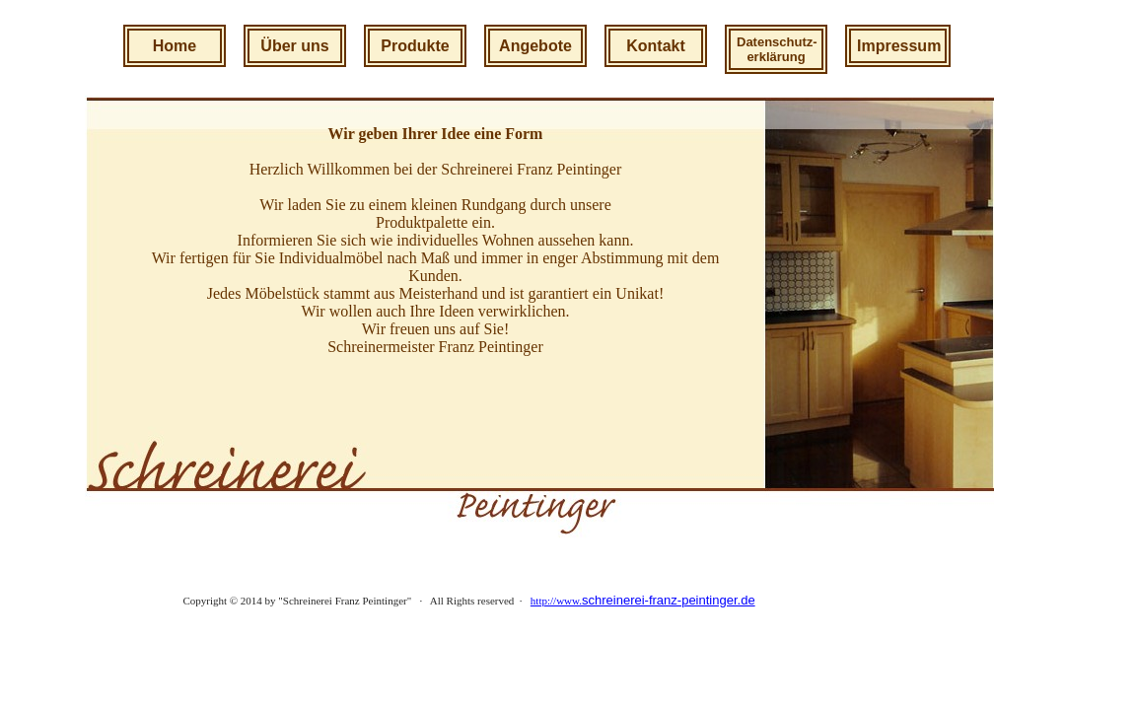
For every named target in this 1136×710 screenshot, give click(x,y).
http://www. (556, 600)
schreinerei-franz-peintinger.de (668, 600)
